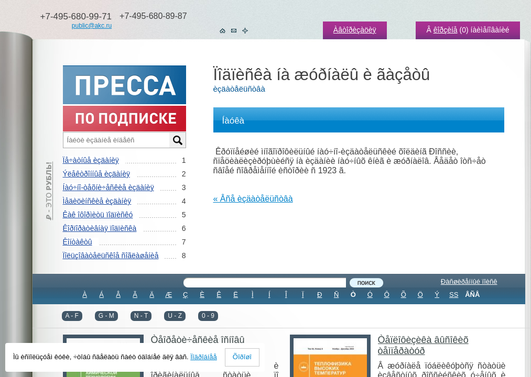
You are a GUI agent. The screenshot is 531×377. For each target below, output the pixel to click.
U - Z (175, 315)
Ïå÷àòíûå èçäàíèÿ (91, 160)
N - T (141, 315)
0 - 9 (208, 315)
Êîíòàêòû (77, 242)
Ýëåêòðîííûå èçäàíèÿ (96, 174)
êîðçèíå (446, 30)
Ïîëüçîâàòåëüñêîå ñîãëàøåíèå (111, 255)
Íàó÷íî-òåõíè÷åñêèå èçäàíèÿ (108, 187)
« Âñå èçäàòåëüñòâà (253, 198)
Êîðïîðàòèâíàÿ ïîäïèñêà (100, 228)
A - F (72, 315)
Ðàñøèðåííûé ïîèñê (469, 281)
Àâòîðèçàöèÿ (354, 30)
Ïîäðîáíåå (203, 357)
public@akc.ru (92, 25)
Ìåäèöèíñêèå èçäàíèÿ (97, 201)
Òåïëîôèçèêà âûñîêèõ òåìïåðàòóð (423, 345)
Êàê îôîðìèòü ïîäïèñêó (98, 214)
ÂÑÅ (472, 294)
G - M (106, 315)
